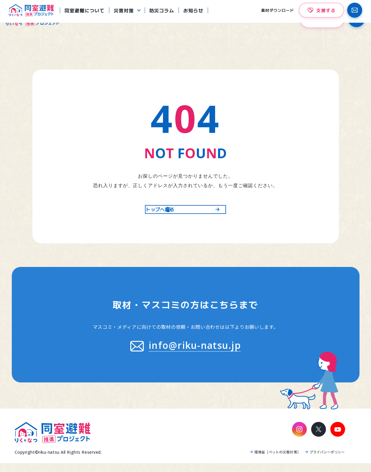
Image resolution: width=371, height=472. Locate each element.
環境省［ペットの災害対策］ (277, 461)
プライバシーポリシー (327, 461)
